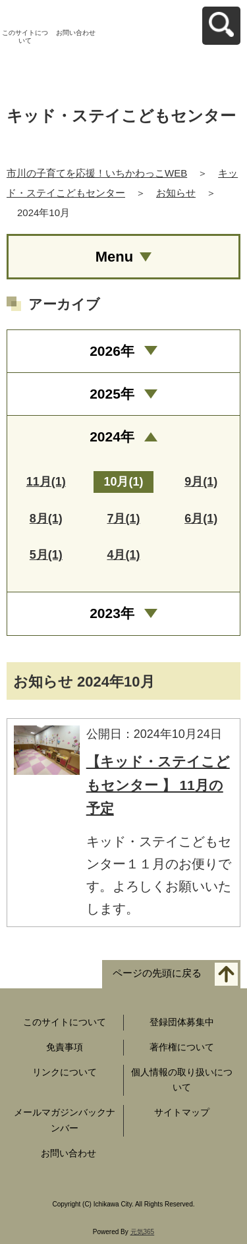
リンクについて (64, 1072)
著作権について (182, 1047)
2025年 (112, 393)
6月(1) (200, 518)
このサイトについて (25, 36)
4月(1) (123, 554)
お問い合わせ (76, 32)
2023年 (112, 613)
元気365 (142, 1231)
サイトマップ (181, 1112)
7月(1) (123, 518)
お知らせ (176, 192)
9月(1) (200, 481)
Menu (114, 256)
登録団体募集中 (182, 1022)
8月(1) (46, 518)
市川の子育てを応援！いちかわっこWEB (97, 173)
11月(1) (46, 481)
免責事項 (64, 1047)
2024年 (112, 436)
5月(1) (46, 554)
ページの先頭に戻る (157, 972)
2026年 (112, 350)
